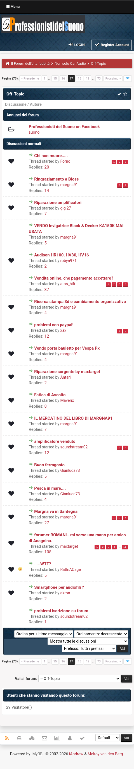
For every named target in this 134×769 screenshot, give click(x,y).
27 (46, 522)
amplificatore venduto (54, 441)
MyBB (37, 754)
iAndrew (76, 754)
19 (87, 78)
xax (63, 330)
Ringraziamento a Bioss (56, 179)
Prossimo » (113, 78)
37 (46, 289)
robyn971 (68, 260)
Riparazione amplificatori (57, 202)
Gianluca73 (70, 470)
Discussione (16, 104)
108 (47, 551)
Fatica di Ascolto (49, 394)
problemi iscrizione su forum (61, 610)
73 (99, 78)
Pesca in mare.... (50, 488)
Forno (65, 161)
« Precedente (30, 78)
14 (46, 190)
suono (34, 132)
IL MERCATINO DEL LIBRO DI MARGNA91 (73, 418)
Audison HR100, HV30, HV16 (61, 255)
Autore (36, 104)
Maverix (67, 400)
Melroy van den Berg (105, 754)
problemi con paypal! (53, 324)
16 (63, 78)
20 (46, 167)
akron (65, 593)
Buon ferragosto (49, 464)
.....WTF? (42, 563)
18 (79, 78)
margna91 (69, 184)
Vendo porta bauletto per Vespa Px (67, 348)
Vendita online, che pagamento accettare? (73, 278)
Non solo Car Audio (70, 63)
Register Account (111, 44)
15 (55, 78)
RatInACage (70, 569)
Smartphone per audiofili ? (59, 587)
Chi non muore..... (51, 155)
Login (76, 44)
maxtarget (69, 546)
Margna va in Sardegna (55, 511)
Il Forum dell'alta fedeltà (30, 63)
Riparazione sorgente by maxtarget (67, 371)
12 (46, 336)
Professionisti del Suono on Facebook (64, 126)
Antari (65, 377)
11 (124, 546)
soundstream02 (74, 447)
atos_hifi (67, 284)
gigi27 (65, 208)
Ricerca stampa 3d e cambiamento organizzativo (80, 301)
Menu (13, 6)
